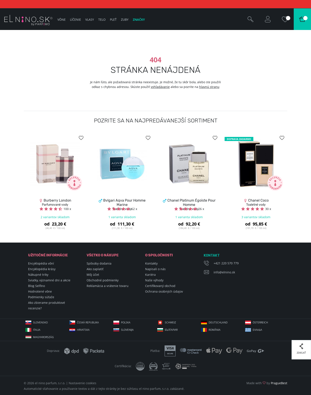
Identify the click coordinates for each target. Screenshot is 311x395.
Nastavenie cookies (82, 383)
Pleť (113, 19)
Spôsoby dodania (99, 263)
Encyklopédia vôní (41, 263)
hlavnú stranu (209, 87)
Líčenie (75, 19)
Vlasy (89, 19)
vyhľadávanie (160, 87)
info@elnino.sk (224, 272)
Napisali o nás (155, 269)
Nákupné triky (38, 275)
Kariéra (150, 275)
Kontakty (151, 263)
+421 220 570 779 (226, 263)
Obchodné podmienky (103, 280)
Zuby (125, 19)
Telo (102, 19)
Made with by (266, 383)
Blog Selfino (36, 286)
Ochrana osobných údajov (164, 291)
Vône (61, 19)
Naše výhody (154, 280)
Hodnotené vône (40, 291)
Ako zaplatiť (95, 269)
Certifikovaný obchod (160, 286)
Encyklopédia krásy (42, 269)
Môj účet (93, 275)
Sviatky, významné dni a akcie (49, 280)
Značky (139, 19)
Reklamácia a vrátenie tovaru (108, 286)
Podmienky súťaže (41, 297)
